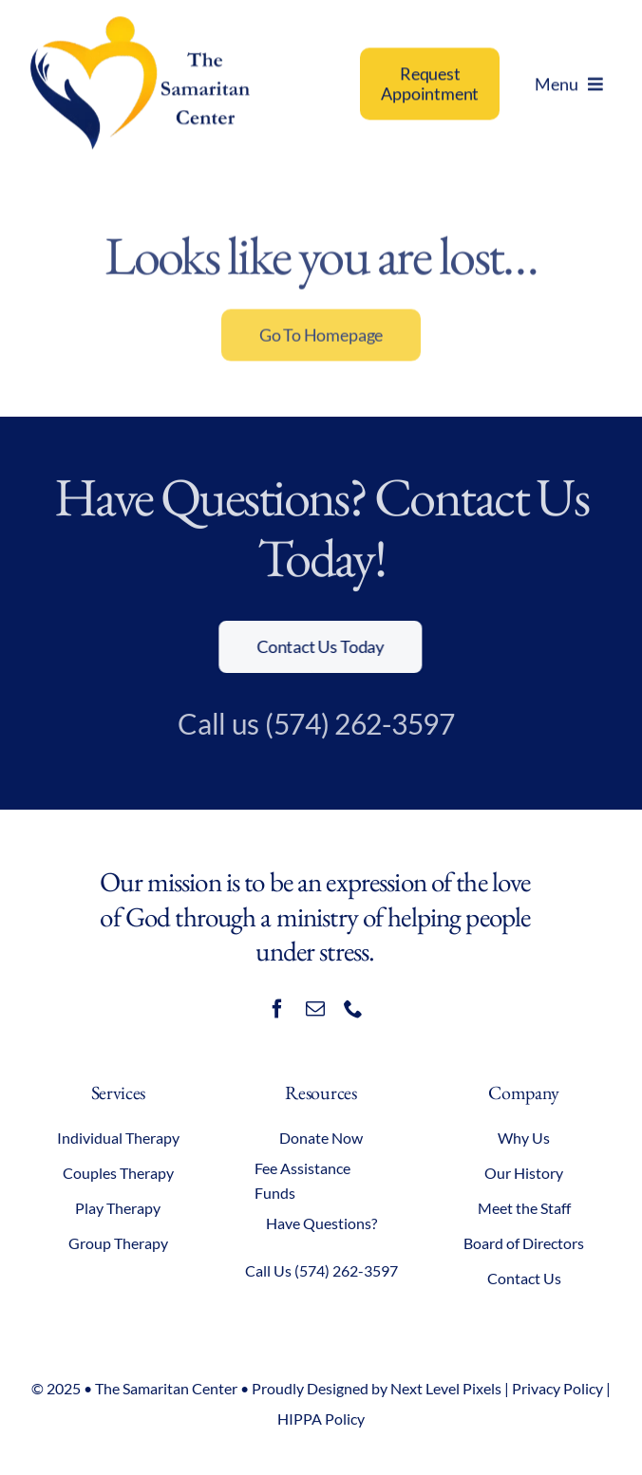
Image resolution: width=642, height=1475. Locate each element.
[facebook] (277, 1008)
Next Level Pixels (445, 1388)
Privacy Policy (557, 1388)
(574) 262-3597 (354, 723)
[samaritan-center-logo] (140, 24)
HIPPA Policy (321, 1419)
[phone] (353, 1008)
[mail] (315, 1008)
